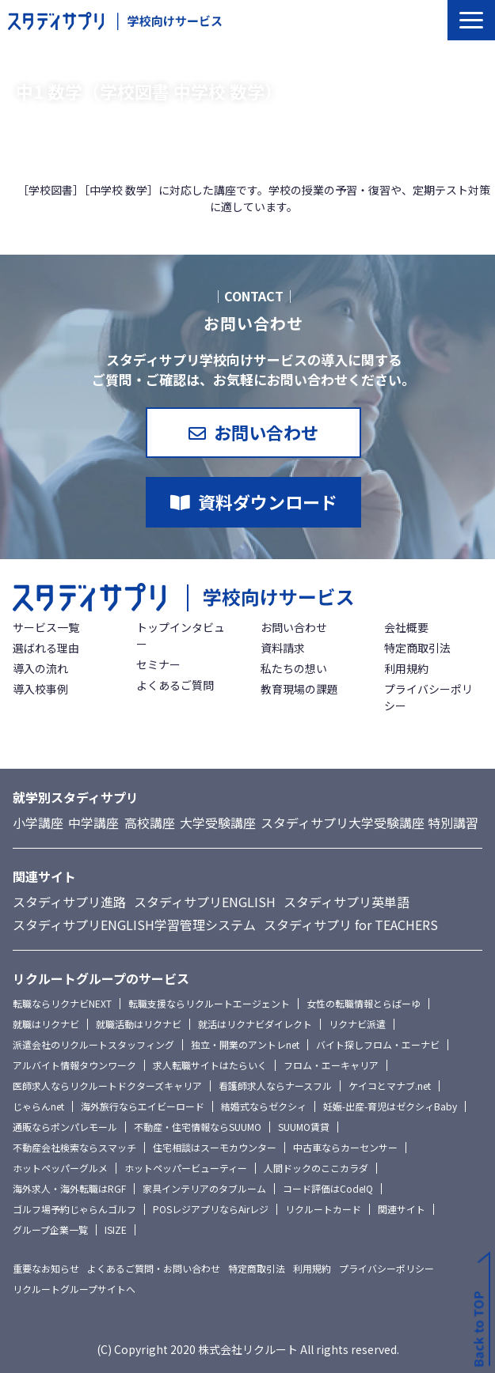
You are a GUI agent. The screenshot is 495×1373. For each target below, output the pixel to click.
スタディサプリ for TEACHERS (351, 924)
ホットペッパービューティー (185, 1167)
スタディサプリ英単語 (346, 901)
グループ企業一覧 (50, 1229)
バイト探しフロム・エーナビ (378, 1044)
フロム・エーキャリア (331, 1065)
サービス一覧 (46, 627)
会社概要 (406, 627)
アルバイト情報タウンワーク (74, 1065)
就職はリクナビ (46, 1024)
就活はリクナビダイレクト (255, 1024)
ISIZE (116, 1229)
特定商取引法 (417, 648)
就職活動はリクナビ (138, 1024)
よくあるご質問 (175, 685)
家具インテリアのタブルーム (204, 1188)
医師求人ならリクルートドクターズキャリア (107, 1085)
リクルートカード (323, 1209)
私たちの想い (294, 668)
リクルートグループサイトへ (74, 1288)
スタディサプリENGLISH (205, 901)
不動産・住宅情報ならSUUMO (197, 1126)
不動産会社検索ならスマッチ (74, 1147)
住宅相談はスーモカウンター (214, 1147)
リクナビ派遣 (357, 1024)
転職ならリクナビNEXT (62, 1003)
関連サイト (401, 1209)
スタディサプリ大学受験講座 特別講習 (369, 822)
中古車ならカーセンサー (345, 1147)
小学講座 (38, 822)
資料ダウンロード (267, 501)
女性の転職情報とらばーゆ (364, 1003)
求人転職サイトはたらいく (210, 1065)
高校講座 (149, 822)
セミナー (158, 664)
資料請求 (283, 648)
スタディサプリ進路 (69, 901)
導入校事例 (40, 689)
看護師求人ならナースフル (275, 1085)
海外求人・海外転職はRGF (69, 1188)
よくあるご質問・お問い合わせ (153, 1268)
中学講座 (93, 822)
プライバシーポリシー (428, 697)
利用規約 (406, 668)
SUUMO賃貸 (303, 1126)
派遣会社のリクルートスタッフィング (93, 1044)
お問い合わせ (266, 431)
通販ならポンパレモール (65, 1126)
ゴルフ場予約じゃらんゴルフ (74, 1209)
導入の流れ (40, 668)
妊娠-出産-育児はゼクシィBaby (390, 1106)
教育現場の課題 (299, 689)
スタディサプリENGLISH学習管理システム (134, 924)
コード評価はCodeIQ (328, 1188)
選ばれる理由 (46, 648)
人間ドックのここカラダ (316, 1167)
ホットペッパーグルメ (60, 1167)
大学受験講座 (218, 822)
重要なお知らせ (46, 1268)
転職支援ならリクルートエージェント (209, 1003)
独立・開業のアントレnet (245, 1044)
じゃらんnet (38, 1106)
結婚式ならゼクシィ (264, 1106)
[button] (471, 20)
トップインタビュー (180, 635)
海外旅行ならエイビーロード (142, 1106)
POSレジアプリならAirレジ (210, 1209)
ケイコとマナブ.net (389, 1085)
